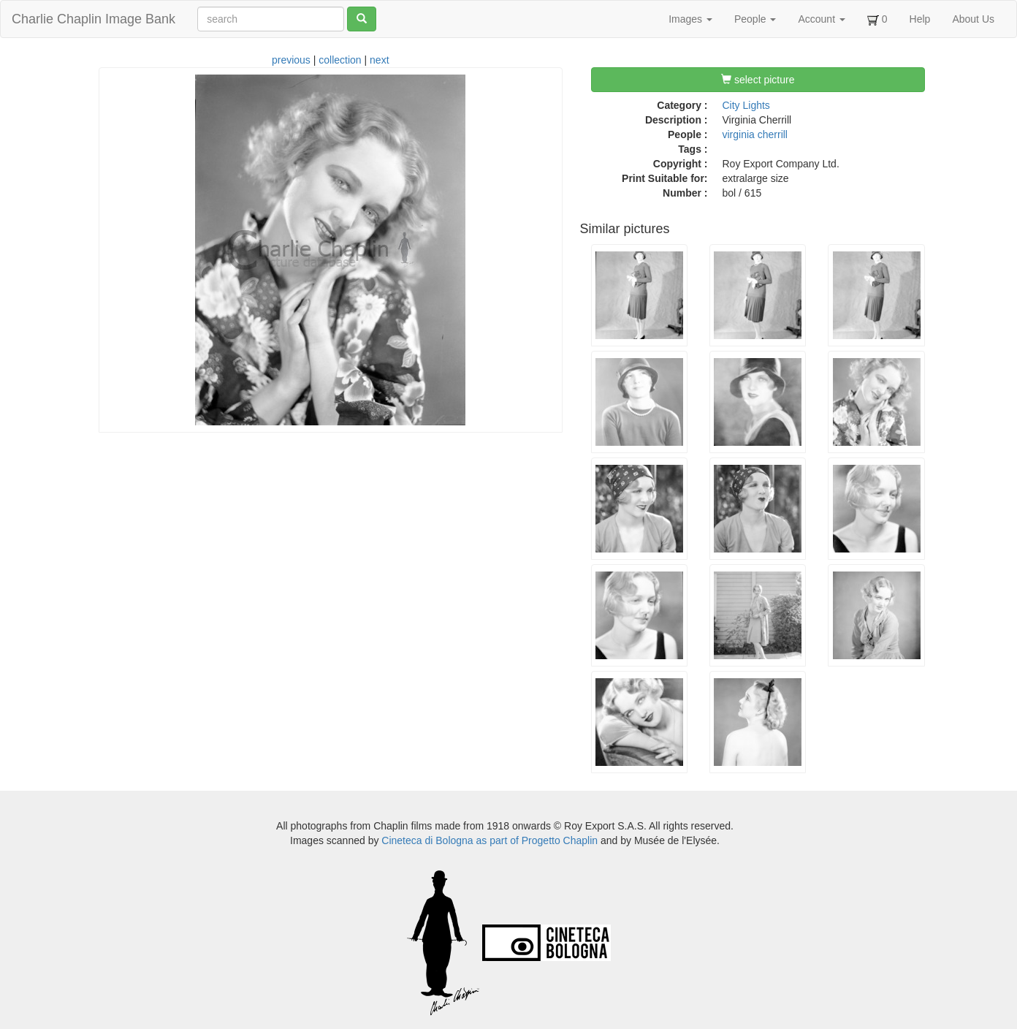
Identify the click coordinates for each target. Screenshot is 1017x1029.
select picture (757, 80)
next (379, 60)
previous (291, 60)
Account (821, 19)
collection (340, 60)
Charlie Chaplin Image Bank (93, 19)
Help (920, 19)
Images (690, 19)
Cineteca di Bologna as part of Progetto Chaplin (489, 840)
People (755, 19)
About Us (973, 19)
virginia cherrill (755, 134)
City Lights (746, 105)
